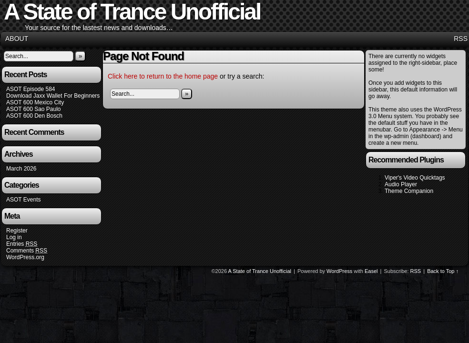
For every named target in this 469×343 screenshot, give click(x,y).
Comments (26, 250)
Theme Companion (409, 191)
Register (17, 230)
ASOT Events (23, 199)
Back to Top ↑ (443, 271)
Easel (371, 271)
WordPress (339, 271)
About (16, 38)
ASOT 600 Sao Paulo (33, 109)
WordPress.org (25, 257)
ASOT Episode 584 (30, 89)
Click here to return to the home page (163, 76)
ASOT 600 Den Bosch (34, 115)
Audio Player (401, 184)
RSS (461, 38)
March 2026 (21, 168)
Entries (21, 244)
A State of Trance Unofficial (259, 271)
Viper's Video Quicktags (415, 177)
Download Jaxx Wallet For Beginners (53, 95)
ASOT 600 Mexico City (35, 102)
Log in (14, 237)
